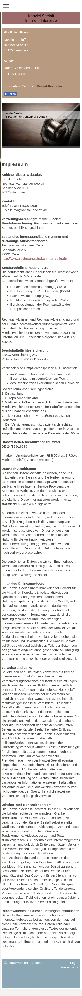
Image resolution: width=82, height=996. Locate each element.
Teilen (10, 94)
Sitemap (36, 963)
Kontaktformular (49, 86)
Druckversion (16, 963)
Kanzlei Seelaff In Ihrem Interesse (41, 18)
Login (74, 963)
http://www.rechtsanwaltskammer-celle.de (34, 258)
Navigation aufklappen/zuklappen (41, 5)
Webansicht (69, 967)
